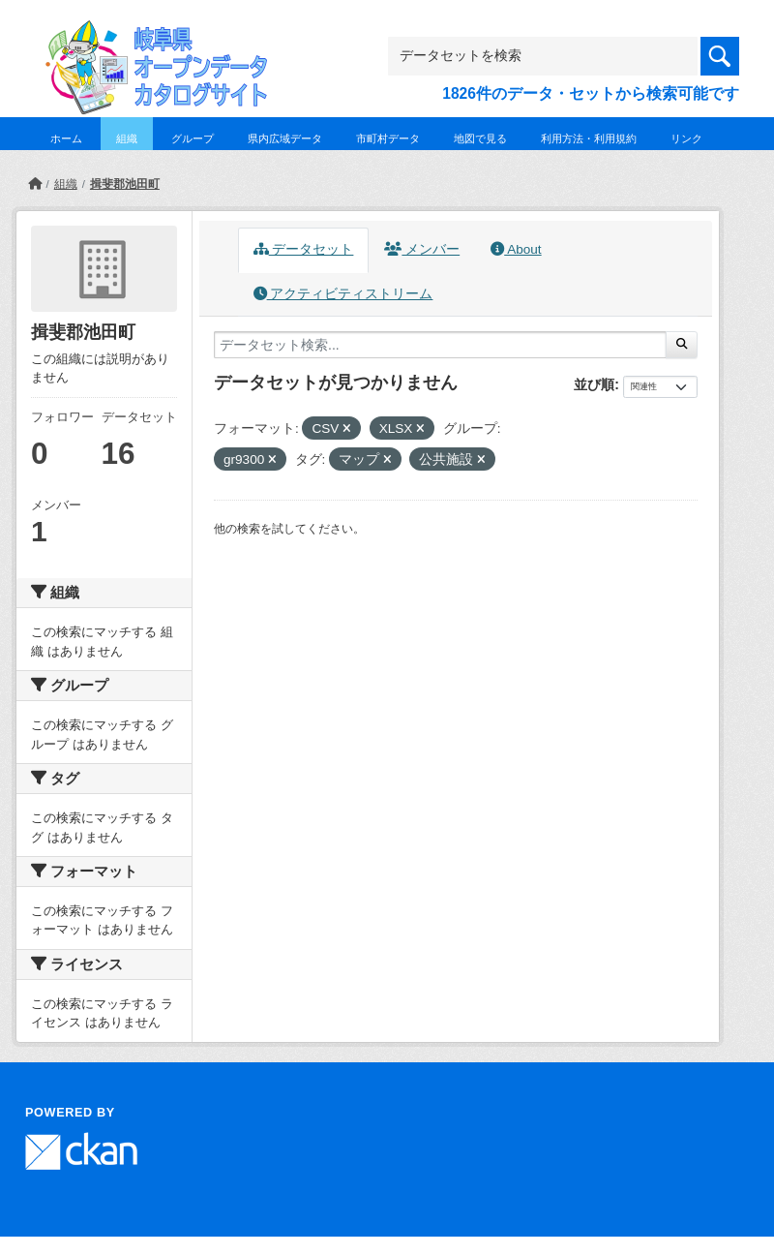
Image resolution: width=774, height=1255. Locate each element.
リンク (686, 138)
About (516, 249)
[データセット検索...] (440, 344)
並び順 (594, 384)
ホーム (66, 138)
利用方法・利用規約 (589, 138)
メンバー (422, 249)
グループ (192, 138)
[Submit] (682, 344)
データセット (303, 249)
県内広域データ (285, 138)
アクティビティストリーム (343, 294)
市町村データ (388, 138)
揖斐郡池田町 (125, 184)
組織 (126, 138)
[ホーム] (35, 184)
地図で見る (480, 138)
